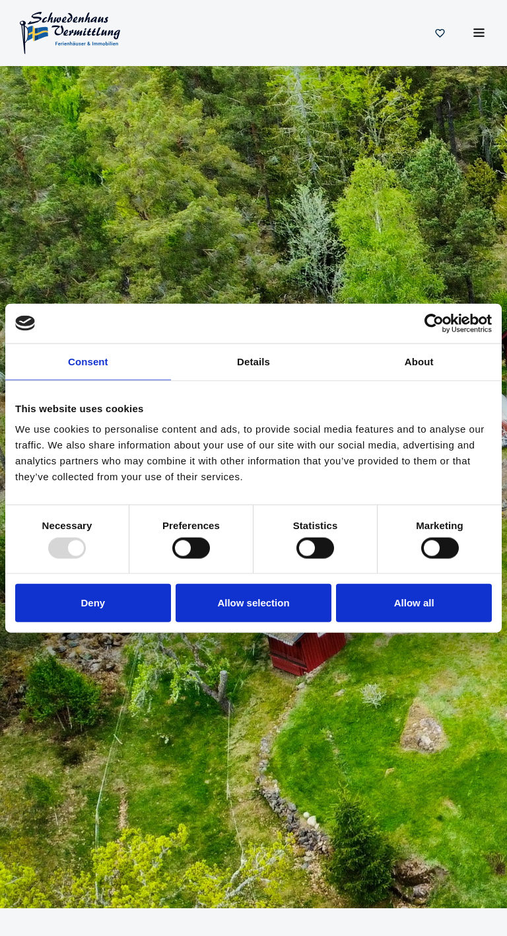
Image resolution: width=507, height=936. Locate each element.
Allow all (414, 602)
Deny (93, 602)
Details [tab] (253, 361)
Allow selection (253, 602)
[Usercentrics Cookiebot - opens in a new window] (434, 323)
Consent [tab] (88, 361)
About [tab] (419, 361)
